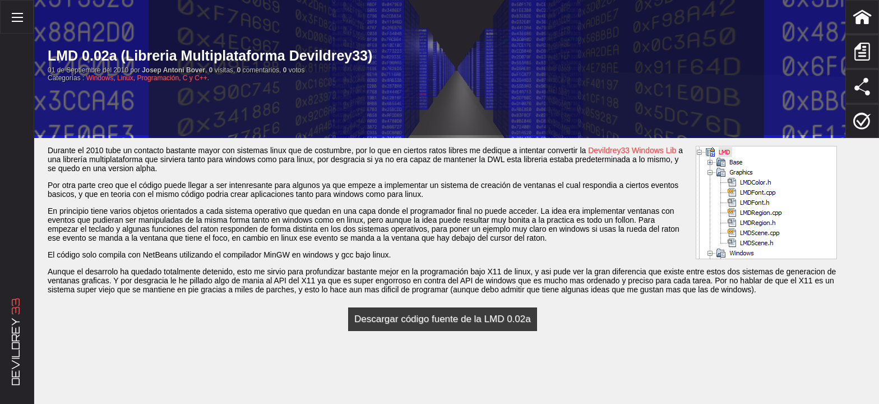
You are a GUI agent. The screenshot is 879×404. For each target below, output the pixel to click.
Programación (158, 78)
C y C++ (195, 78)
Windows (100, 78)
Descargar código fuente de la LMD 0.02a (442, 319)
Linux (125, 78)
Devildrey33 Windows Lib (632, 150)
